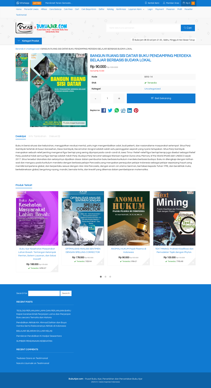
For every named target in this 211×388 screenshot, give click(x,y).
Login (150, 9)
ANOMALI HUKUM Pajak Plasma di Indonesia (128, 250)
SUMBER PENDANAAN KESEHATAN (34, 341)
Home (19, 9)
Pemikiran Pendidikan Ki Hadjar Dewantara (39, 336)
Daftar (101, 9)
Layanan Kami (135, 9)
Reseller (189, 9)
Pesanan (170, 9)
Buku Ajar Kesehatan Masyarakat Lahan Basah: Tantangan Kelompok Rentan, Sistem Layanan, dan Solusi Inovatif (37, 254)
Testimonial (21, 15)
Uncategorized (153, 89)
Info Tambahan (37, 136)
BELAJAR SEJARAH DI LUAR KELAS (34, 331)
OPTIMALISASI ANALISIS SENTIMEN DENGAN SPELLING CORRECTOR (82, 250)
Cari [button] (188, 27)
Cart (77, 9)
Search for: (22, 293)
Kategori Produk (28, 40)
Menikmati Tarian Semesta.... (58, 3)
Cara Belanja (55, 9)
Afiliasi (44, 9)
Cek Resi (68, 9)
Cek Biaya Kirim (89, 9)
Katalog (110, 9)
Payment (159, 9)
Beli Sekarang (161, 98)
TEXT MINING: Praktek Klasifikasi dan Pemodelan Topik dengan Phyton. (174, 250)
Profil (179, 9)
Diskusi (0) (54, 136)
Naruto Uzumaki (24, 363)
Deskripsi (21, 136)
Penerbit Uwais (31, 9)
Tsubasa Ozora (24, 358)
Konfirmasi (121, 9)
